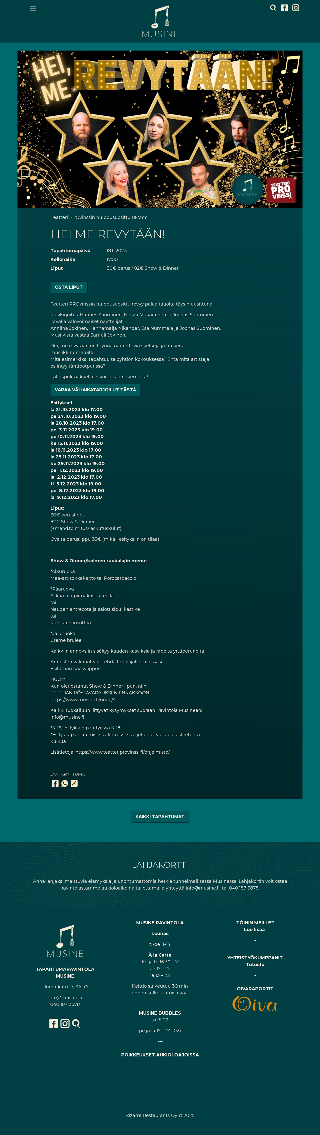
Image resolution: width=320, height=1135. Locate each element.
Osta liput (69, 287)
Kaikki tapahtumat (160, 816)
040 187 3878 (65, 1004)
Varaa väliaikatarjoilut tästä (95, 389)
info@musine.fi (65, 997)
